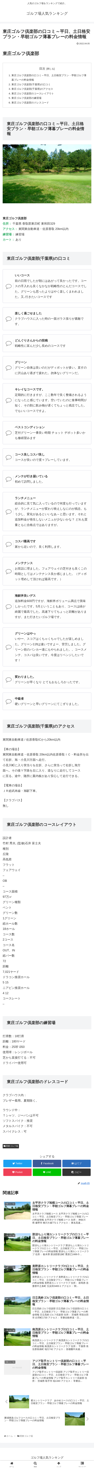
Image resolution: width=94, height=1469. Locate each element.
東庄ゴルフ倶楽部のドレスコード (31, 104)
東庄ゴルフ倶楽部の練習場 (27, 99)
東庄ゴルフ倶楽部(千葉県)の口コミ (32, 85)
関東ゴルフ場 (11, 1148)
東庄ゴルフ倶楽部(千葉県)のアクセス (33, 89)
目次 (42, 68)
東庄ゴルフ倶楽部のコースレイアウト (34, 94)
